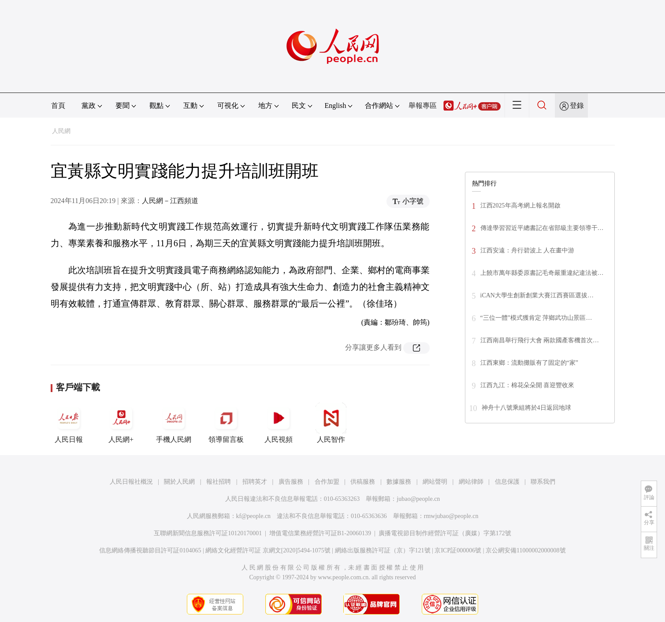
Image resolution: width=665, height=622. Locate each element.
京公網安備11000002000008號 (525, 550)
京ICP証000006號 (458, 550)
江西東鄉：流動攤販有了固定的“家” (529, 362)
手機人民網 (173, 423)
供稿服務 (362, 481)
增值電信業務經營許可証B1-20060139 (320, 533)
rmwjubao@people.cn (451, 516)
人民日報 (68, 423)
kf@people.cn (253, 516)
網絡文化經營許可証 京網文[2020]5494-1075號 (268, 550)
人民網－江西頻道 (170, 200)
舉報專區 (423, 105)
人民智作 (331, 423)
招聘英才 (254, 481)
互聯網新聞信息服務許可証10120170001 (208, 533)
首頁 (58, 105)
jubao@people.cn (418, 499)
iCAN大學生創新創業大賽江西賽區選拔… (537, 295)
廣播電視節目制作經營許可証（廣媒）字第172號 (445, 533)
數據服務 (398, 481)
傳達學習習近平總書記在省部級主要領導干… (542, 228)
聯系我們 (543, 481)
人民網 (61, 131)
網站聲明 (435, 481)
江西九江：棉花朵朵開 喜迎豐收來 (527, 385)
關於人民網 (179, 481)
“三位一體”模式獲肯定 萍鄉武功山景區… (536, 318)
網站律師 (471, 481)
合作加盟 (327, 481)
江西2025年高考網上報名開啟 (520, 205)
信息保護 (507, 481)
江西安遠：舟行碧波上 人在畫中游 (527, 250)
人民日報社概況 (131, 481)
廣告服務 (291, 481)
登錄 (577, 105)
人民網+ (121, 423)
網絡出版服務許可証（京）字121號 (383, 550)
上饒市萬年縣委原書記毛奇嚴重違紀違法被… (542, 273)
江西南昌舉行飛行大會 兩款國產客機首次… (539, 340)
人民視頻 (278, 423)
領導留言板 (226, 423)
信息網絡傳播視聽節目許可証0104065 (150, 550)
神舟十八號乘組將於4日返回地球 (526, 407)
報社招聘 (218, 481)
